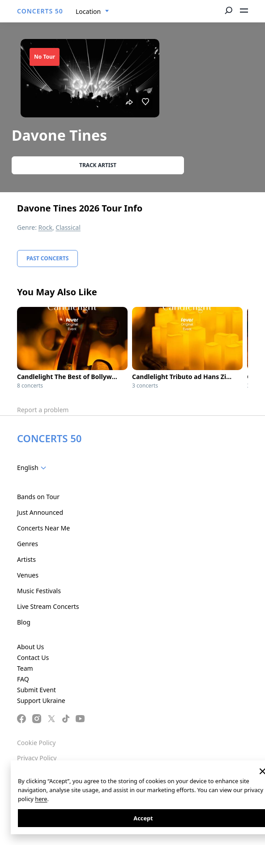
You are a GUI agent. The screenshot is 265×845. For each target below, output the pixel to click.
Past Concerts (47, 258)
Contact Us (33, 657)
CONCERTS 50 (40, 11)
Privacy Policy (36, 758)
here (41, 799)
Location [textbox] (88, 11)
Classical (68, 227)
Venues (27, 575)
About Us (30, 646)
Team (25, 668)
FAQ (23, 679)
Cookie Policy (36, 742)
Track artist (97, 165)
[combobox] (92, 12)
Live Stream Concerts (48, 606)
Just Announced (40, 512)
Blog (23, 622)
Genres (27, 543)
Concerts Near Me (43, 528)
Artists (26, 559)
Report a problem (42, 409)
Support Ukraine (41, 700)
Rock (45, 227)
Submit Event (36, 689)
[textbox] (33, 468)
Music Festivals (39, 590)
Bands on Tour (38, 496)
